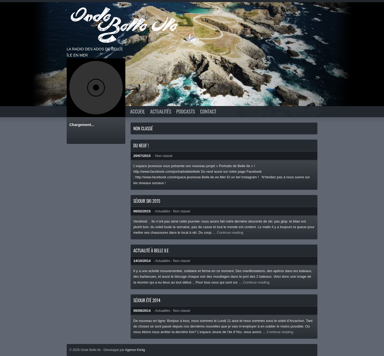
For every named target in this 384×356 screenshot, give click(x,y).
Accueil (137, 111)
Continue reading (230, 232)
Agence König (135, 350)
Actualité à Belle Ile (151, 250)
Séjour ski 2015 (146, 201)
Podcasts (185, 111)
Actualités (160, 111)
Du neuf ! (141, 145)
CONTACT (208, 111)
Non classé (163, 156)
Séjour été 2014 (146, 300)
